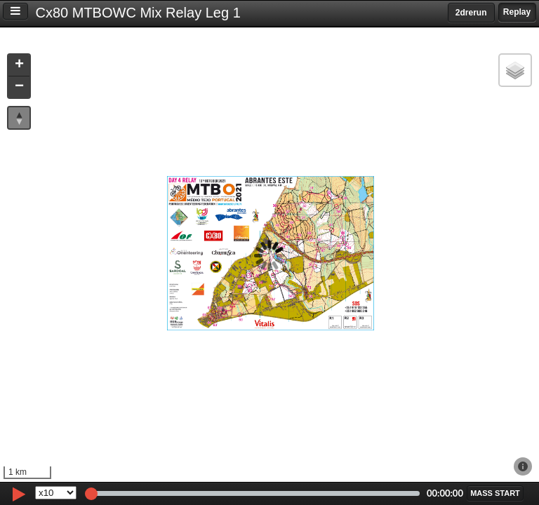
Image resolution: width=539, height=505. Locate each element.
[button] (18, 65)
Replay (517, 12)
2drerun (471, 13)
